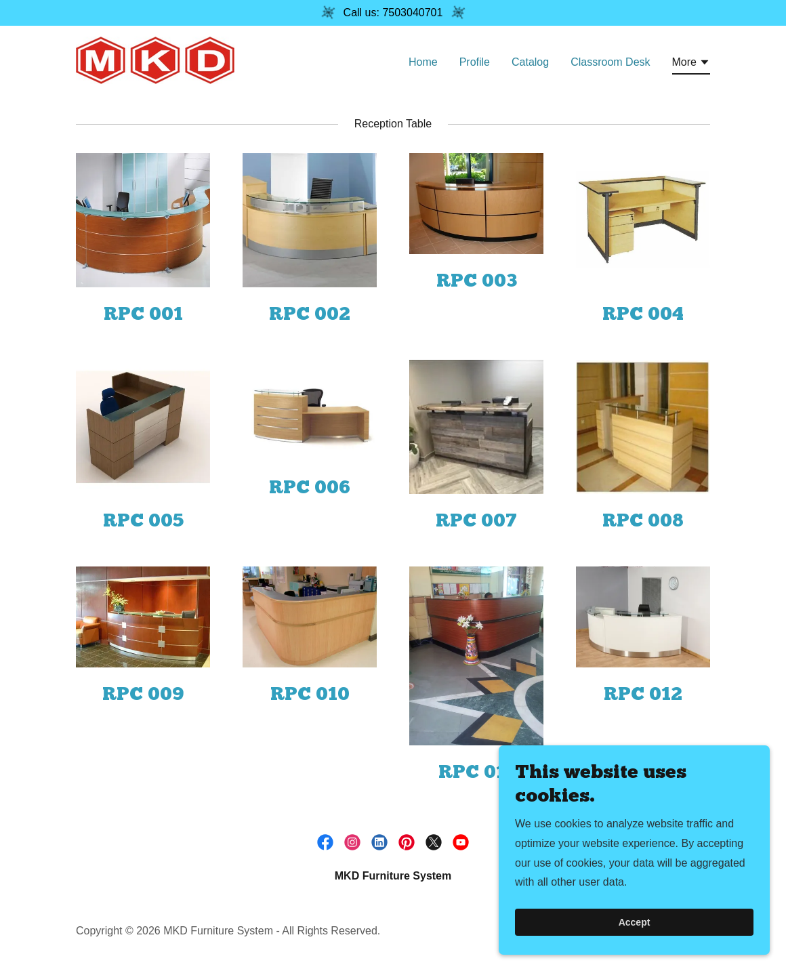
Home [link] (423, 62)
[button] (691, 64)
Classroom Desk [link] (610, 62)
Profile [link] (474, 62)
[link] (155, 59)
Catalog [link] (530, 62)
